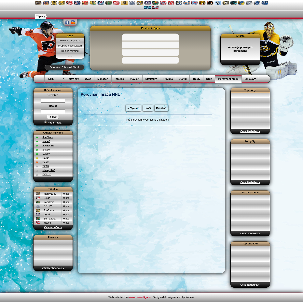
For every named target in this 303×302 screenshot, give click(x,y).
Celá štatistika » (250, 131)
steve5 (46, 141)
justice (46, 149)
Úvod (88, 78)
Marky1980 (49, 170)
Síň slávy (250, 78)
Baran (46, 157)
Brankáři (161, 108)
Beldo (46, 162)
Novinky (74, 78)
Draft (209, 78)
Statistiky (151, 78)
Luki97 (46, 153)
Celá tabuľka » (53, 227)
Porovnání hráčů (228, 78)
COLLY (47, 174)
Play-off (134, 78)
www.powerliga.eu (140, 297)
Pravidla (168, 78)
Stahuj (183, 78)
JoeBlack (48, 137)
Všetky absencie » (53, 268)
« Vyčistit (133, 108)
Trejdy (196, 78)
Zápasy (40, 16)
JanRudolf (48, 145)
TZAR (46, 166)
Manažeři (102, 78)
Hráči (148, 108)
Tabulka (119, 78)
